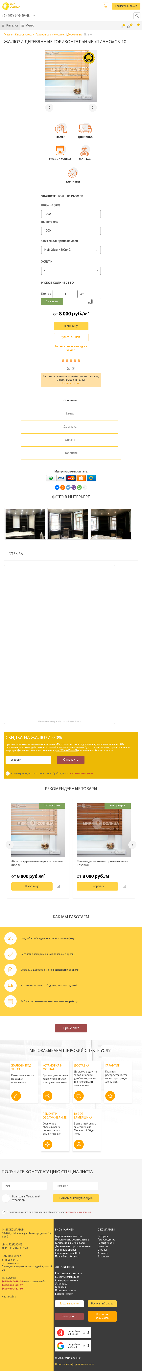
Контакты (101, 1253)
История (101, 1236)
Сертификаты (104, 1243)
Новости (101, 1246)
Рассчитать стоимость (67, 1273)
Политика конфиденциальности (73, 1364)
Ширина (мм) (50, 205)
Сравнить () (121, 26)
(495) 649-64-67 (12, 1285)
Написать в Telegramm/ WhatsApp (26, 1198)
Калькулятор (68, 1316)
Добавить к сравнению (90, 301)
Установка (60, 1283)
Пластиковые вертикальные (70, 1239)
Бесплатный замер (126, 6)
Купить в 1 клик (71, 337)
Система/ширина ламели (59, 241)
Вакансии (102, 1256)
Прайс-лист (71, 1028)
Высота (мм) (50, 222)
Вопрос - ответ (62, 1293)
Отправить (70, 759)
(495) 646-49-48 (12, 1281)
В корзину (71, 326)
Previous (10, 845)
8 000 (65, 314)
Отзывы (100, 1249)
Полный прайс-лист (65, 1256)
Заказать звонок (105, 6)
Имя (8, 1185)
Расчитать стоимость (101, 1316)
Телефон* (15, 759)
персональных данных (82, 773)
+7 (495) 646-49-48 (16, 16)
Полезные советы (64, 1290)
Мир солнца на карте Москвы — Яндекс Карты (59, 721)
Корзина (135, 26)
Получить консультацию (76, 1198)
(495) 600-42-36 (12, 1288)
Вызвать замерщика (66, 1277)
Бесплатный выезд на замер (71, 348)
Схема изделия (71, 383)
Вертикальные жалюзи (67, 1236)
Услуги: (47, 261)
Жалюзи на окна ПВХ (66, 1253)
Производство (105, 1239)
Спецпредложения (65, 1280)
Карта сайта (9, 1296)
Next (132, 845)
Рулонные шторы (64, 1249)
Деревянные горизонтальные (71, 1246)
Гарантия (59, 1287)
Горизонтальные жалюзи (68, 1243)
